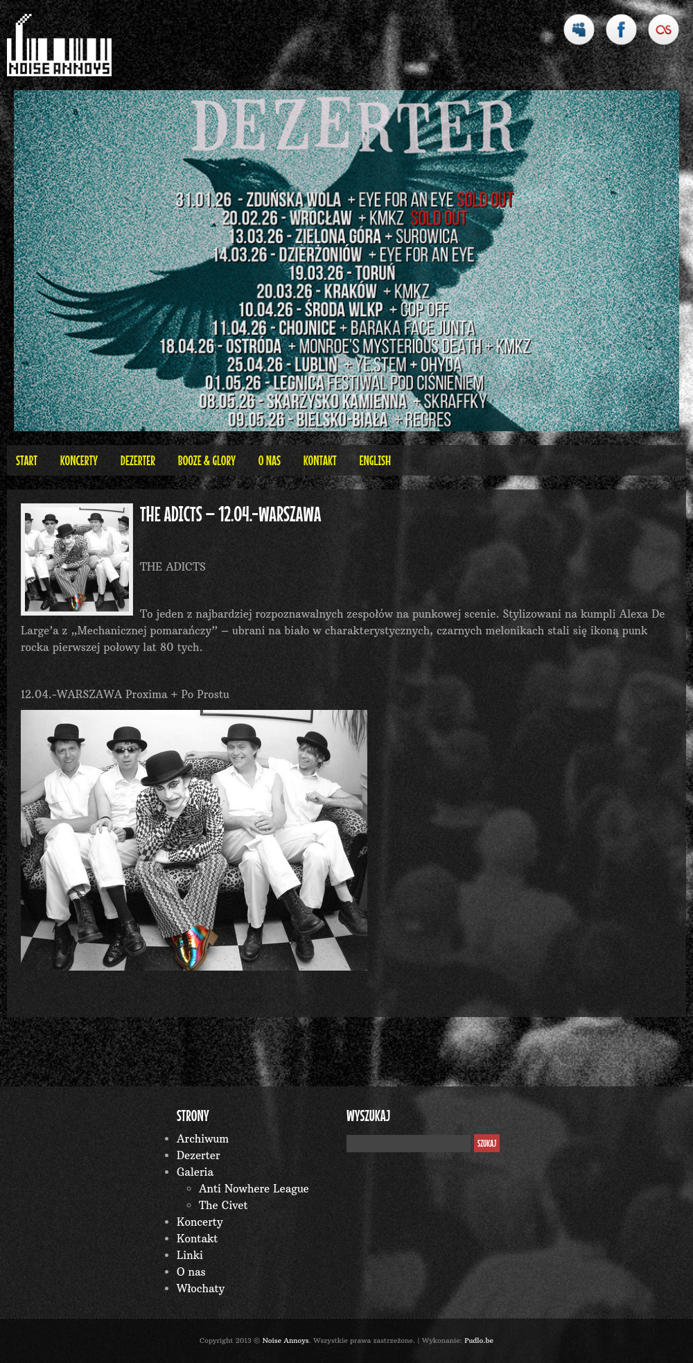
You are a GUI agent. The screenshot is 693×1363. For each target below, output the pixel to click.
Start (26, 460)
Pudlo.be (478, 1340)
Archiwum (203, 1138)
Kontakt (320, 460)
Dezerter (138, 460)
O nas (269, 460)
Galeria (195, 1172)
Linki (190, 1255)
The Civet (223, 1205)
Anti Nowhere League (254, 1188)
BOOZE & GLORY (207, 460)
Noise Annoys (286, 1340)
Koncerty (79, 460)
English (375, 460)
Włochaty (201, 1288)
